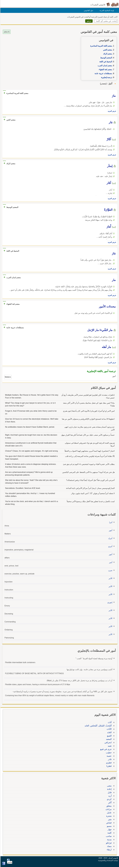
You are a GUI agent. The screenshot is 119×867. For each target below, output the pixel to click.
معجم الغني (107, 50)
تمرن (110, 570)
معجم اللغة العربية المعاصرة (101, 46)
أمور (110, 530)
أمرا (110, 522)
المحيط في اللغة (105, 62)
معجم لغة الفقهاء (105, 69)
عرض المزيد (111, 111)
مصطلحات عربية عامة (103, 73)
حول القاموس (88, 10)
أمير (110, 562)
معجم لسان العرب (104, 66)
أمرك (110, 538)
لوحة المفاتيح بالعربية (106, 10)
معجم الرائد (107, 54)
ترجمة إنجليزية (106, 77)
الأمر (110, 578)
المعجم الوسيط (106, 58)
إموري (109, 602)
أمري (110, 546)
